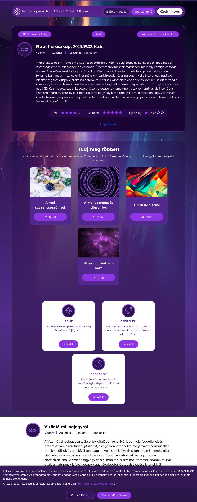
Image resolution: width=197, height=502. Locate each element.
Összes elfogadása (114, 495)
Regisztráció (143, 11)
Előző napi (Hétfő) (34, 34)
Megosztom (108, 124)
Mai (98, 34)
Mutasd (50, 217)
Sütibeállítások (80, 495)
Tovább (68, 344)
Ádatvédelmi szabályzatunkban (95, 483)
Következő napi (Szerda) (158, 34)
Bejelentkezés (116, 11)
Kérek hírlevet (169, 11)
